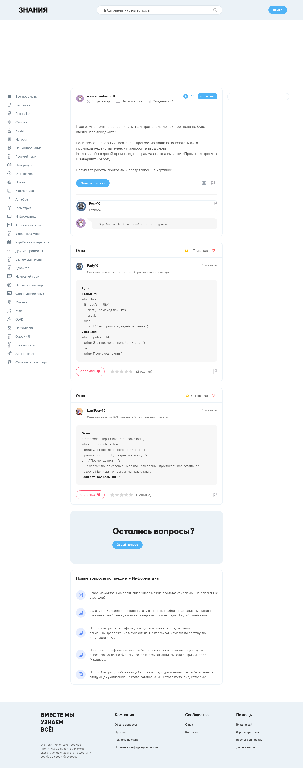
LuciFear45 (96, 410)
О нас (189, 724)
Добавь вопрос (246, 747)
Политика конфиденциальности (136, 747)
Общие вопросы (126, 724)
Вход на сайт (244, 724)
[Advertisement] (151, 51)
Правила (120, 732)
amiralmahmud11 (101, 96)
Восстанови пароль (249, 739)
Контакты (191, 732)
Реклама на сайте (127, 739)
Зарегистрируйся (247, 732)
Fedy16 (95, 203)
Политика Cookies (54, 748)
